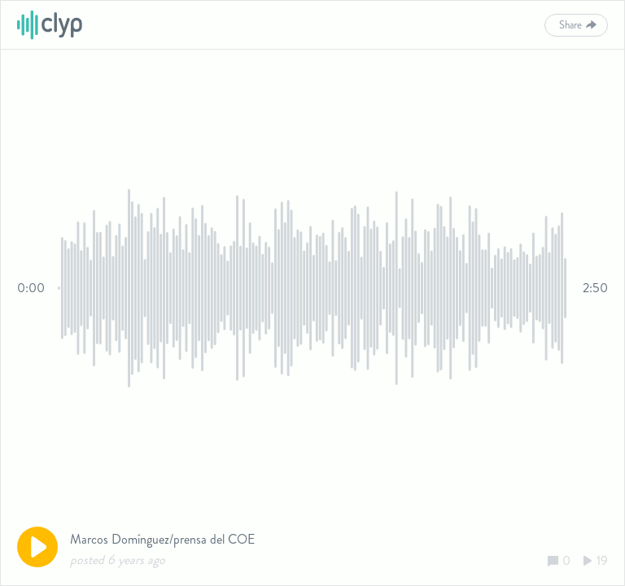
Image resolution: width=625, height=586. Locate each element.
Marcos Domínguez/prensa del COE (162, 539)
